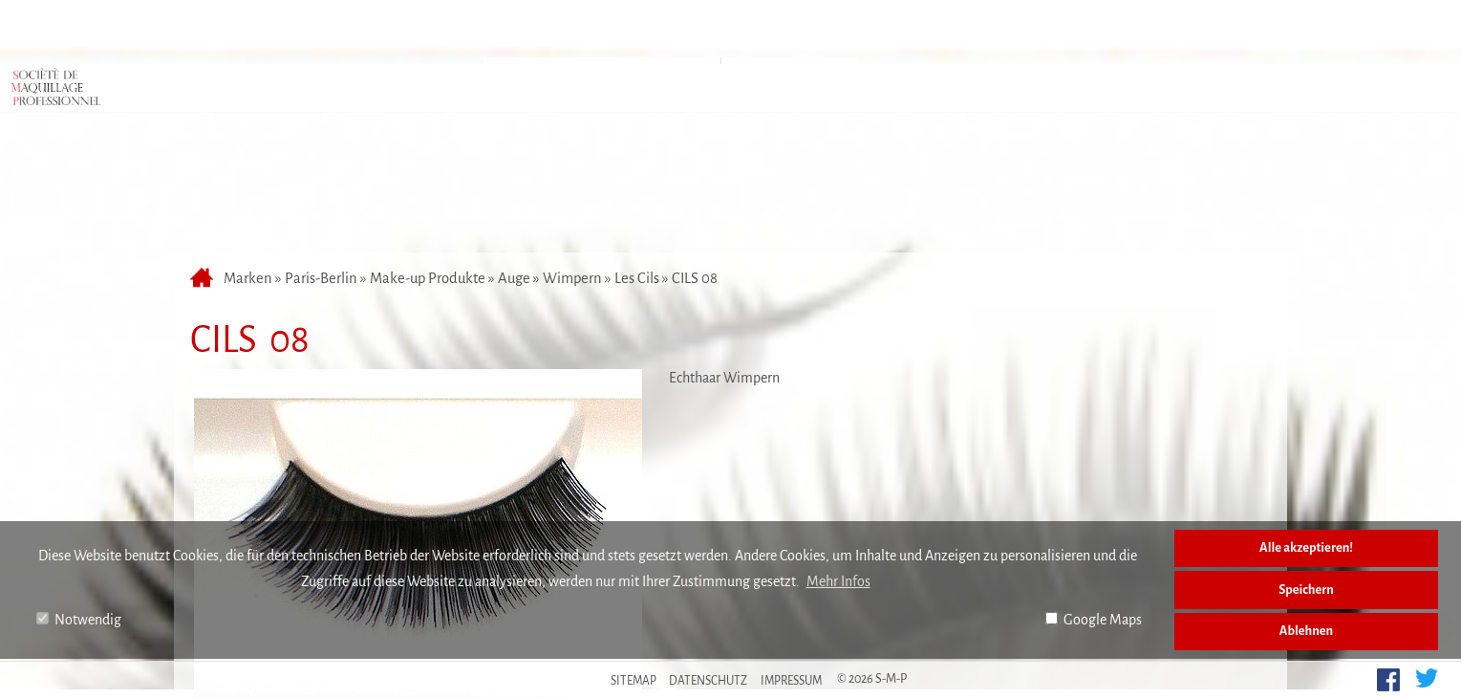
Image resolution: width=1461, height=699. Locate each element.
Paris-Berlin (321, 177)
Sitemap (633, 681)
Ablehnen (1306, 630)
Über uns (838, 32)
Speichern (1306, 589)
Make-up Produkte (427, 177)
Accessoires (790, 79)
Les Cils (636, 177)
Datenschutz (708, 681)
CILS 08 (695, 177)
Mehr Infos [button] (838, 581)
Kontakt (957, 32)
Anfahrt (719, 32)
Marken (604, 32)
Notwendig (78, 619)
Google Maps (1093, 619)
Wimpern (572, 177)
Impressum (791, 681)
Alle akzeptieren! (1306, 547)
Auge (514, 177)
